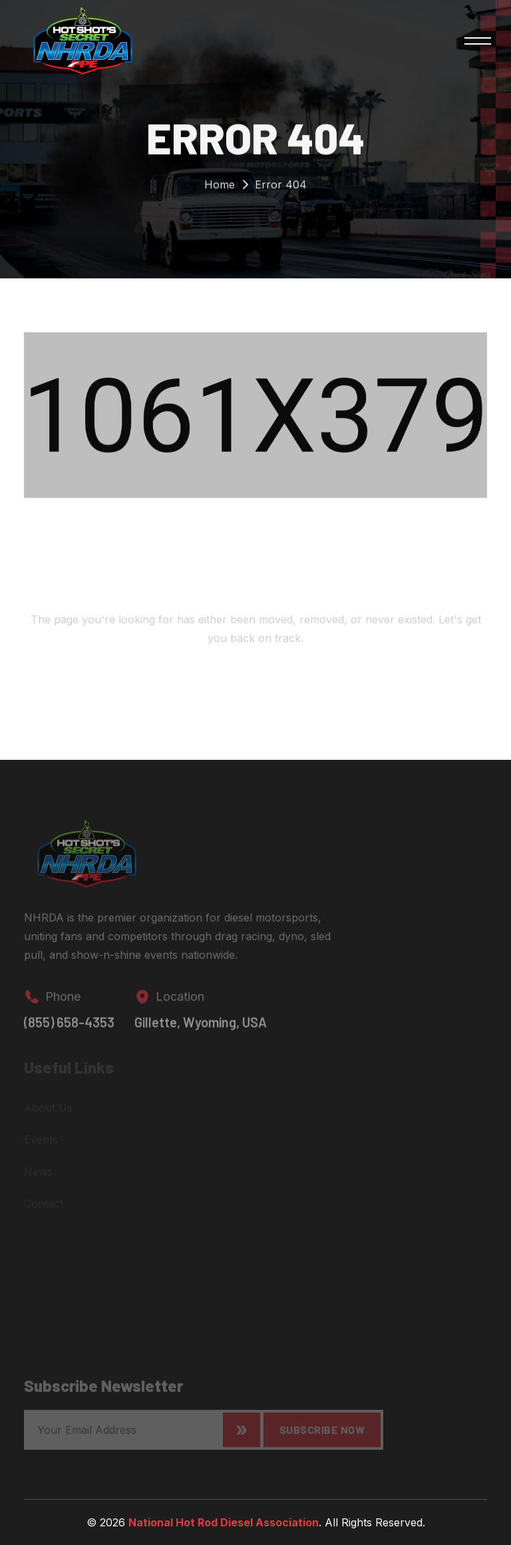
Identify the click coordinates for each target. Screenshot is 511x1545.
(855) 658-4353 (69, 1028)
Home (219, 187)
